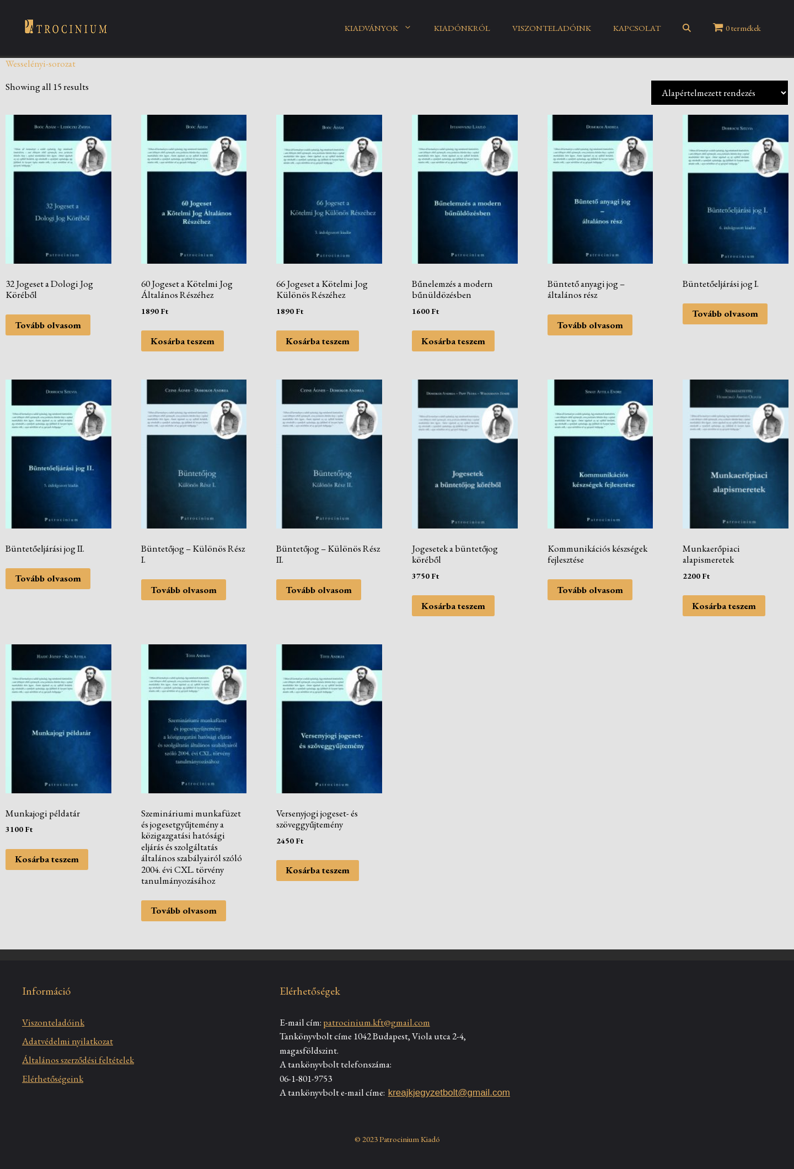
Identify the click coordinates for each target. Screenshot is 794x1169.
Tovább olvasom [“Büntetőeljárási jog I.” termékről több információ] (725, 313)
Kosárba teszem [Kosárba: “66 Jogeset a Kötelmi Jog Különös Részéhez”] (318, 341)
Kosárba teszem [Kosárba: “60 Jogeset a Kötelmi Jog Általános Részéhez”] (182, 341)
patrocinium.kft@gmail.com (376, 1022)
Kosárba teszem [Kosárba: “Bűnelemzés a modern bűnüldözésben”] (453, 341)
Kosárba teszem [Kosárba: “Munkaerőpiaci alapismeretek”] (724, 606)
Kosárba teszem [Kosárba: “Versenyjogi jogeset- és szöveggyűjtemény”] (318, 870)
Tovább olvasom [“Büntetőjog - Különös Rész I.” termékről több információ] (184, 590)
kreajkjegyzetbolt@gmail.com (449, 1092)
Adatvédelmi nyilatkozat (67, 1041)
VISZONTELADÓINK (551, 28)
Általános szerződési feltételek (78, 1060)
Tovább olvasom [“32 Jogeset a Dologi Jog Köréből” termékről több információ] (48, 325)
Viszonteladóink (53, 1022)
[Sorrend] (719, 92)
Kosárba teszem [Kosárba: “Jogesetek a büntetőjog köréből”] (453, 606)
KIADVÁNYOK (384, 28)
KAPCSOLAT (637, 28)
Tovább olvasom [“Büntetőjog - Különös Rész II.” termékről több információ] (319, 590)
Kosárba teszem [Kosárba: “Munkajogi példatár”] (47, 859)
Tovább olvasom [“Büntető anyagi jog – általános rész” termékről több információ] (590, 325)
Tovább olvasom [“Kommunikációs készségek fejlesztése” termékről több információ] (590, 590)
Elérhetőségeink (52, 1078)
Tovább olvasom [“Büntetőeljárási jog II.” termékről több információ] (48, 578)
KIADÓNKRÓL (462, 28)
